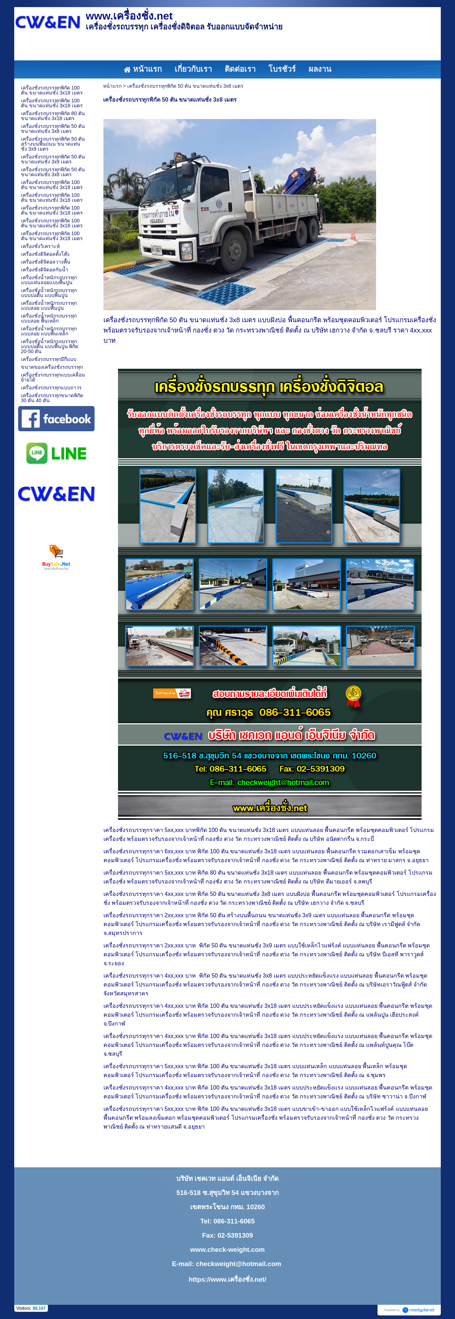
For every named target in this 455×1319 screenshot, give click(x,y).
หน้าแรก (112, 86)
